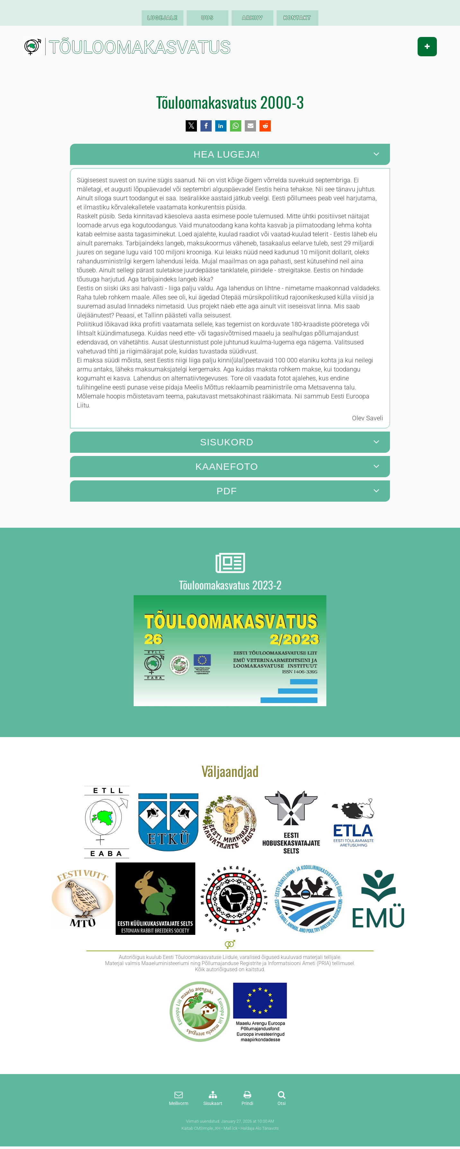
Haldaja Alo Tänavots (260, 1128)
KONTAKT (297, 18)
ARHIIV (252, 18)
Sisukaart (212, 1103)
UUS (207, 18)
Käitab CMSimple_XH (200, 1128)
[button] (191, 126)
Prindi (247, 1103)
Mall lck (230, 1128)
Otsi (282, 1103)
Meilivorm (178, 1103)
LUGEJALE (162, 18)
